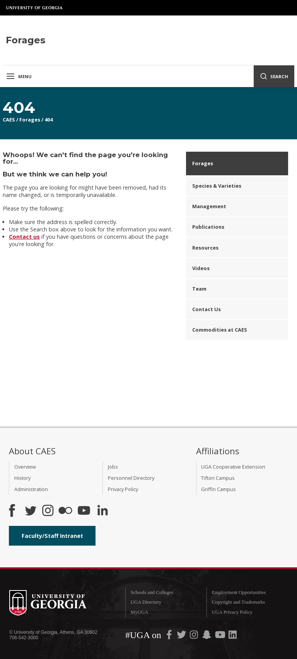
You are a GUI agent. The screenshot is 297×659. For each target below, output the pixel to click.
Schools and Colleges (152, 592)
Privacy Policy (123, 489)
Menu (19, 76)
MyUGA (139, 612)
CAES (9, 119)
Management (209, 206)
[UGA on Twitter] (182, 636)
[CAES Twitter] (30, 511)
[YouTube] (84, 511)
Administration (31, 489)
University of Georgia (34, 7)
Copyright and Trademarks (238, 602)
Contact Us (206, 309)
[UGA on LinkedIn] (232, 636)
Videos (201, 268)
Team (199, 288)
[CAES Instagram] (48, 511)
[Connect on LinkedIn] (102, 511)
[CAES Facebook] (12, 511)
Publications (208, 226)
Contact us (24, 236)
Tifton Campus (218, 477)
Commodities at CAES (219, 329)
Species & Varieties (216, 185)
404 (48, 119)
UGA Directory (146, 602)
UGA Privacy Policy (232, 612)
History (22, 477)
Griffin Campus (218, 489)
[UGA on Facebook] (170, 636)
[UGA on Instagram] (194, 636)
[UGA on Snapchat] (206, 636)
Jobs (113, 466)
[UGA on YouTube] (221, 636)
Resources (205, 247)
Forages (29, 119)
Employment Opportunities (239, 592)
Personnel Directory (131, 477)
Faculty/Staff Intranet (52, 535)
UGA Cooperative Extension (233, 466)
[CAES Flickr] (65, 511)
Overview (25, 466)
